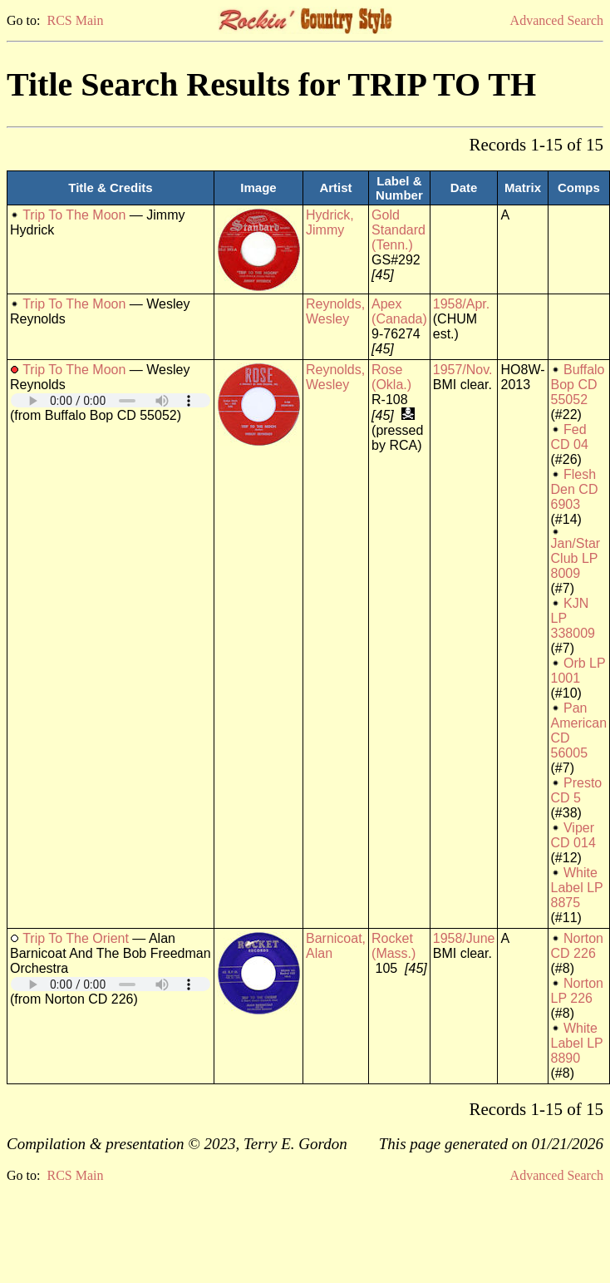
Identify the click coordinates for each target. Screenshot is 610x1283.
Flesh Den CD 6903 (574, 489)
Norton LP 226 (577, 990)
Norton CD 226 (577, 945)
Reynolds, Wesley (335, 311)
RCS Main (75, 20)
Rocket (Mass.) (393, 945)
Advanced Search (556, 20)
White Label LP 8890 (577, 1043)
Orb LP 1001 (578, 670)
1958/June (464, 938)
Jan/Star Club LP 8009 (576, 558)
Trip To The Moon (73, 215)
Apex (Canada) (399, 311)
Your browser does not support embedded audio (110, 400)
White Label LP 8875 (577, 888)
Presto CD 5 (577, 790)
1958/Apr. (461, 304)
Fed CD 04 (569, 437)
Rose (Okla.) (391, 377)
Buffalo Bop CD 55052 (578, 385)
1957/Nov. (463, 370)
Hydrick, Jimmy (330, 222)
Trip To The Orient (75, 938)
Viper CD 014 (573, 835)
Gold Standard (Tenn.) (398, 230)
